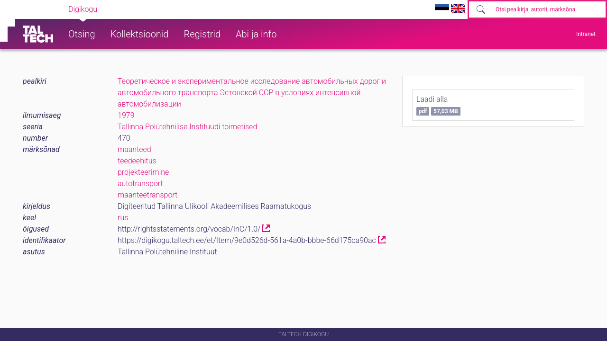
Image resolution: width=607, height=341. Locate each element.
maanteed (134, 149)
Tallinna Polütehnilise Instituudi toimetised (187, 126)
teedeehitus (137, 160)
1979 (126, 115)
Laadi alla (438, 105)
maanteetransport (147, 194)
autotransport (140, 183)
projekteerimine (143, 172)
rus (123, 217)
